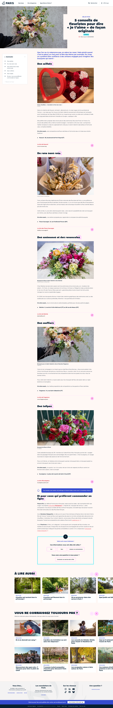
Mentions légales (32, 706)
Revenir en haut (10, 81)
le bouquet (55, 505)
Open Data (64, 706)
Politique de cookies (73, 706)
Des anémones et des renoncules (13, 67)
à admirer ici (75, 520)
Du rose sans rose (12, 64)
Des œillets (10, 61)
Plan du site (82, 706)
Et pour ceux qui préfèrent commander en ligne (14, 77)
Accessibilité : (46, 706)
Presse (58, 706)
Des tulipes (10, 73)
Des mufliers (10, 71)
